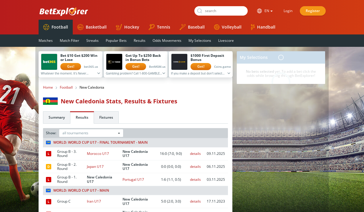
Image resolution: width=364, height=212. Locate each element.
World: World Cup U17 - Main (77, 190)
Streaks (92, 40)
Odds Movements (167, 40)
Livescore (226, 40)
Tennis (159, 27)
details (195, 153)
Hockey (127, 27)
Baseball (192, 27)
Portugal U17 (133, 179)
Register (313, 10)
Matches (46, 40)
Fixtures (106, 117)
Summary (57, 117)
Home (48, 87)
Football (55, 27)
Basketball (92, 27)
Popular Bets (116, 40)
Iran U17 (94, 201)
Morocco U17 (98, 153)
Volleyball (227, 27)
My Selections (199, 40)
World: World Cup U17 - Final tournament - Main (97, 142)
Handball (263, 27)
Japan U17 (95, 166)
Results (139, 40)
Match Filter (69, 40)
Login (288, 10)
